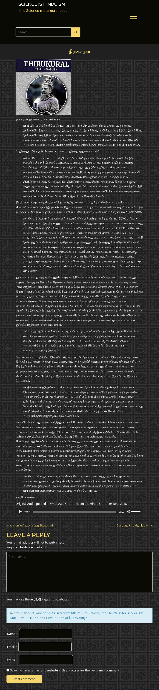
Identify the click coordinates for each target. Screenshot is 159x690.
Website (12, 660)
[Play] (20, 512)
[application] (79, 511)
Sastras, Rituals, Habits (135, 525)
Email (12, 647)
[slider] (74, 512)
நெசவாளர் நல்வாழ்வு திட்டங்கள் (30, 525)
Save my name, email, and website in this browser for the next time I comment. (65, 670)
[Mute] (128, 512)
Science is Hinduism (41, 4)
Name (12, 634)
